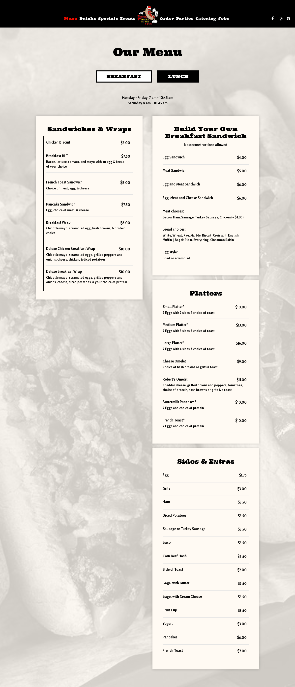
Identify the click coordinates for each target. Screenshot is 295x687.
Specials (108, 18)
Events (127, 18)
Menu (70, 18)
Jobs (223, 18)
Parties (184, 18)
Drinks (87, 18)
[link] (147, 15)
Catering (205, 18)
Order (167, 18)
